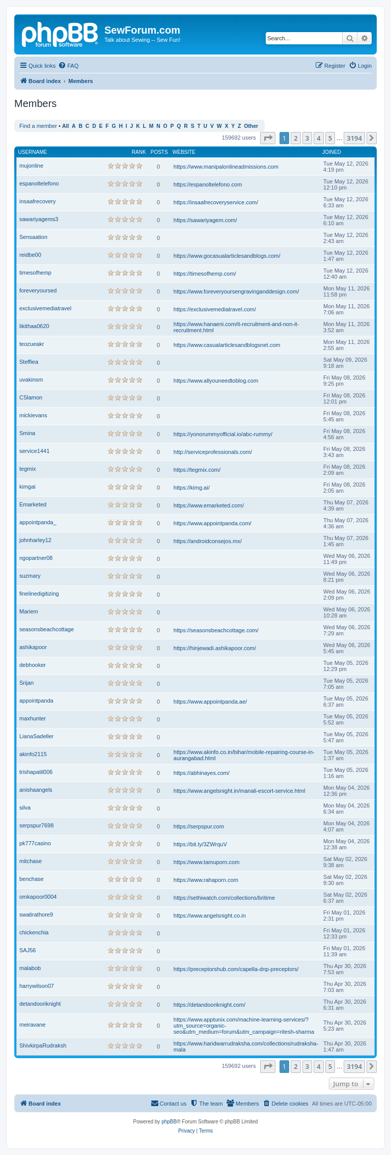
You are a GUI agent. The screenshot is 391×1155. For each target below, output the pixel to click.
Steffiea (28, 362)
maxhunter (32, 718)
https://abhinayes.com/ (202, 773)
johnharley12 (35, 540)
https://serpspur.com (199, 826)
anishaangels (35, 790)
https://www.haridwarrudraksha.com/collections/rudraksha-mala (246, 1046)
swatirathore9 (36, 914)
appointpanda (36, 700)
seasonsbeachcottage (46, 629)
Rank (139, 152)
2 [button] (295, 138)
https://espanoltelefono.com (208, 184)
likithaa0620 (34, 326)
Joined (331, 152)
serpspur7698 (36, 825)
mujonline (31, 166)
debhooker (32, 665)
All (65, 126)
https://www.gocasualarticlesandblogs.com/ (227, 256)
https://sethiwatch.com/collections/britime (224, 898)
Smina (27, 433)
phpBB (169, 1121)
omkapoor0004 (38, 897)
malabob (30, 968)
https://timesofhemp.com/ (205, 274)
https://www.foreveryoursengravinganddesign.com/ (236, 291)
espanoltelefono (39, 183)
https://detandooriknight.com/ (209, 1005)
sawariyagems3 (38, 219)
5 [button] (330, 138)
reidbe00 (30, 255)
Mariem (28, 611)
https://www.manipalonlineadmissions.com (226, 167)
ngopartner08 (35, 558)
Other (251, 126)
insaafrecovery (37, 201)
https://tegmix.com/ (197, 470)
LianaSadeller (36, 736)
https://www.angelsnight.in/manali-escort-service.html (239, 791)
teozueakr (31, 344)
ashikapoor (33, 647)
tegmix (27, 469)
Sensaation (33, 237)
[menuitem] (68, 66)
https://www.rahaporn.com (206, 880)
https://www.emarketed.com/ (209, 505)
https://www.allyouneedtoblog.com (216, 381)
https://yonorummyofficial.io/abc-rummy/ (223, 434)
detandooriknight (40, 1004)
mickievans (33, 415)
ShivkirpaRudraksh (42, 1045)
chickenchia (33, 932)
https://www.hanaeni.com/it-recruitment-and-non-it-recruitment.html (236, 327)
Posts (159, 152)
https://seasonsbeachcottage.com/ (216, 630)
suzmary (30, 576)
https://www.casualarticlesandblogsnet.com (227, 345)
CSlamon (30, 397)
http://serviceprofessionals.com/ (213, 452)
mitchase (30, 861)
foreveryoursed (38, 290)
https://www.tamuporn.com (207, 862)
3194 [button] (354, 138)
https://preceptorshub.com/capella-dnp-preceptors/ (236, 969)
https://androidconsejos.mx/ (208, 541)
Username (32, 152)
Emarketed (32, 504)
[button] (267, 138)
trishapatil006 (35, 772)
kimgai (27, 487)
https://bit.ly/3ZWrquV (200, 844)
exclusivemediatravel (45, 308)
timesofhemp (35, 273)
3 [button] (307, 138)
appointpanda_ (38, 522)
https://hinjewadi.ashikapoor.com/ (215, 648)
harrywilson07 (36, 986)
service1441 (34, 451)
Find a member (38, 126)
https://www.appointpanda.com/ (213, 523)
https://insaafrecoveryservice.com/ (216, 202)
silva (25, 807)
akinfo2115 (33, 754)
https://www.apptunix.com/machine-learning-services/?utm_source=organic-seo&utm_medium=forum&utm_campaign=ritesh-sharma (244, 1025)
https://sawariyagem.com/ (205, 220)
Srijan (26, 683)
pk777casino (35, 843)
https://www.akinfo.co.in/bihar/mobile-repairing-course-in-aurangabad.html (244, 755)
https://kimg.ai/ (192, 488)
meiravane (32, 1025)
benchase (31, 879)
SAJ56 (27, 950)
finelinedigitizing (39, 593)
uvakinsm (31, 380)
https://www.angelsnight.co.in (210, 915)
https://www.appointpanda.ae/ (210, 702)
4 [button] (318, 138)
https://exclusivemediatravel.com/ (215, 309)
